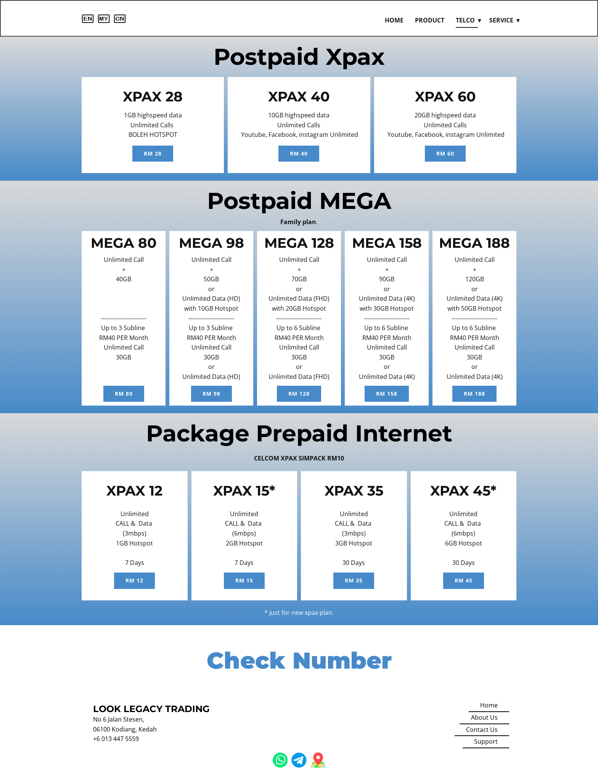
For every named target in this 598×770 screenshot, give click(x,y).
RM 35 (354, 580)
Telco (465, 20)
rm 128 (299, 393)
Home (394, 20)
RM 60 (445, 153)
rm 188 (474, 393)
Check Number (299, 660)
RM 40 (299, 153)
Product (429, 20)
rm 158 (386, 393)
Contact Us (482, 729)
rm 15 (244, 580)
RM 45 (464, 580)
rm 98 (211, 393)
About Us (484, 717)
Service (501, 20)
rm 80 (124, 393)
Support (486, 741)
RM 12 (134, 580)
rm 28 (153, 153)
